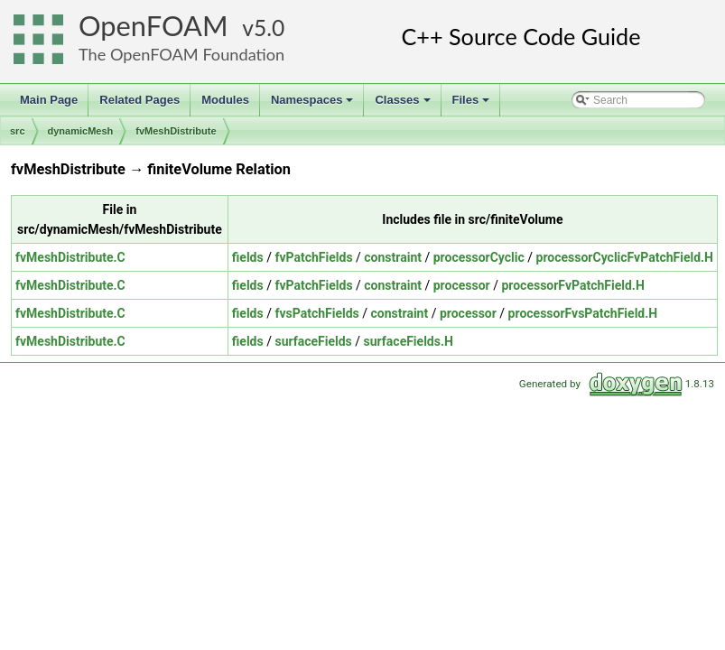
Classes (403, 104)
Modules (225, 100)
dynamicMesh (81, 130)
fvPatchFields (313, 257)
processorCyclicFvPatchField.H (624, 257)
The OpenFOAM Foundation (181, 54)
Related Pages (139, 100)
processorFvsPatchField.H (583, 313)
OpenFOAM (153, 25)
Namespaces (314, 104)
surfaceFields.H (408, 341)
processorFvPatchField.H (572, 285)
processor (461, 285)
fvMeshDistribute (175, 130)
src (17, 130)
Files (472, 104)
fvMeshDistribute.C (70, 257)
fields (248, 257)
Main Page (49, 100)
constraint (393, 257)
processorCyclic (479, 257)
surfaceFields (312, 341)
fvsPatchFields (316, 313)
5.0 (269, 27)
